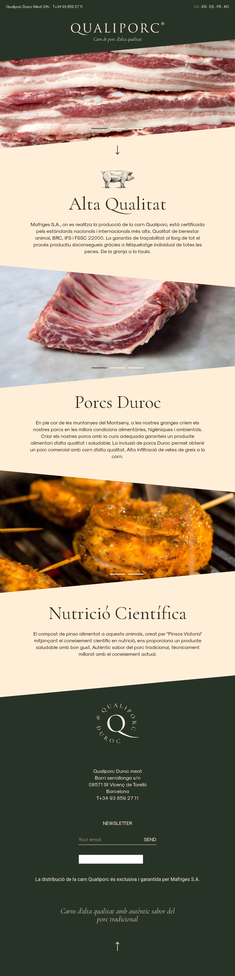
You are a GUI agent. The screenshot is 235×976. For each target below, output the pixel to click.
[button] (99, 128)
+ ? (85, 848)
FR (219, 6)
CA (196, 6)
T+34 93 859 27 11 (68, 6)
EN (204, 6)
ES (211, 6)
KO (226, 6)
